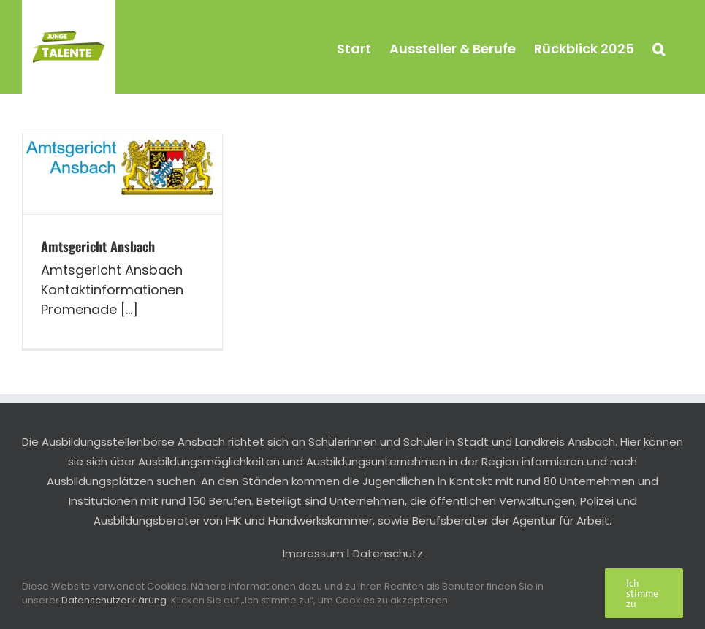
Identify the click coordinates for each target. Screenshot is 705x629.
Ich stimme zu (642, 593)
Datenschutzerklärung (114, 600)
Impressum (313, 553)
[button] (658, 47)
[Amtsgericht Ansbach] (122, 174)
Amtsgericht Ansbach (98, 246)
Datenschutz (388, 553)
